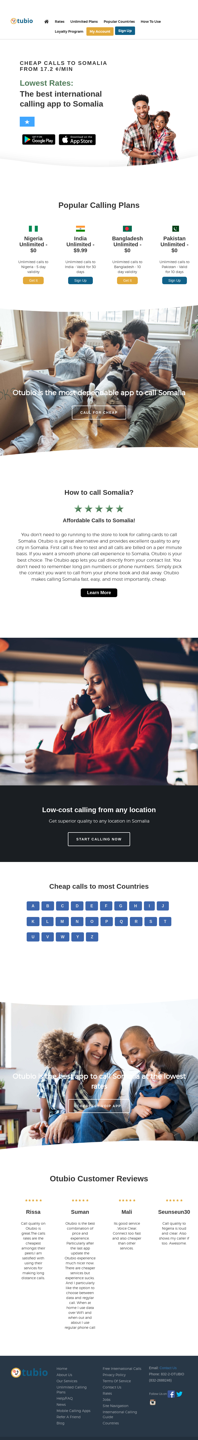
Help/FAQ (65, 1398)
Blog (60, 1423)
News (61, 1404)
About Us (64, 1375)
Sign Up (125, 30)
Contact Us (112, 1387)
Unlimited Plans (84, 21)
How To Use (151, 21)
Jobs (106, 1399)
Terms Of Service (117, 1381)
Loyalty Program (69, 31)
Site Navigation (115, 1406)
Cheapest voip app (99, 1106)
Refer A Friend (69, 1417)
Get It (33, 280)
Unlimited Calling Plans (72, 1389)
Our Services (67, 1381)
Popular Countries (119, 21)
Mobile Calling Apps (73, 1411)
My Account (100, 31)
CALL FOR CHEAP (99, 413)
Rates (59, 21)
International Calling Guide (120, 1414)
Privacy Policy (114, 1375)
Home (62, 1368)
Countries (111, 1423)
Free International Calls (122, 1368)
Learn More (99, 592)
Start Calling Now (99, 839)
